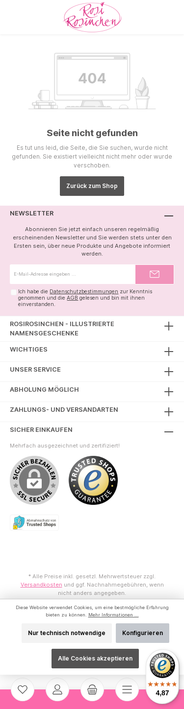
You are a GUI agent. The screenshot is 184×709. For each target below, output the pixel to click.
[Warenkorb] (92, 689)
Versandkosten (41, 584)
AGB (72, 298)
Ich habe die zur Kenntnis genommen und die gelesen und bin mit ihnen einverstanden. (85, 297)
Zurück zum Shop (92, 185)
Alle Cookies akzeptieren (95, 658)
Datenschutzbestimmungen (84, 291)
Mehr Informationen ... (113, 614)
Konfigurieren (142, 633)
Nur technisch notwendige (66, 633)
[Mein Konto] (57, 689)
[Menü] (127, 689)
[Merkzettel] (22, 689)
